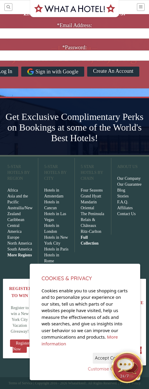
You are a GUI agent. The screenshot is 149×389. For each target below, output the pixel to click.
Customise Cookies (107, 369)
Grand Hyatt (91, 196)
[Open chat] (127, 367)
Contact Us (126, 214)
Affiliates (125, 208)
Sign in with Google (53, 71)
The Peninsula (92, 214)
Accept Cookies (110, 358)
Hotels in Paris (56, 249)
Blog (121, 190)
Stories (123, 196)
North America (19, 243)
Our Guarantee (129, 184)
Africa (12, 190)
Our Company (129, 178)
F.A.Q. (122, 202)
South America (19, 249)
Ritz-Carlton (91, 231)
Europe (13, 237)
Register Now (21, 346)
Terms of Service (20, 383)
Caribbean (15, 219)
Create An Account (113, 71)
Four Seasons (92, 190)
